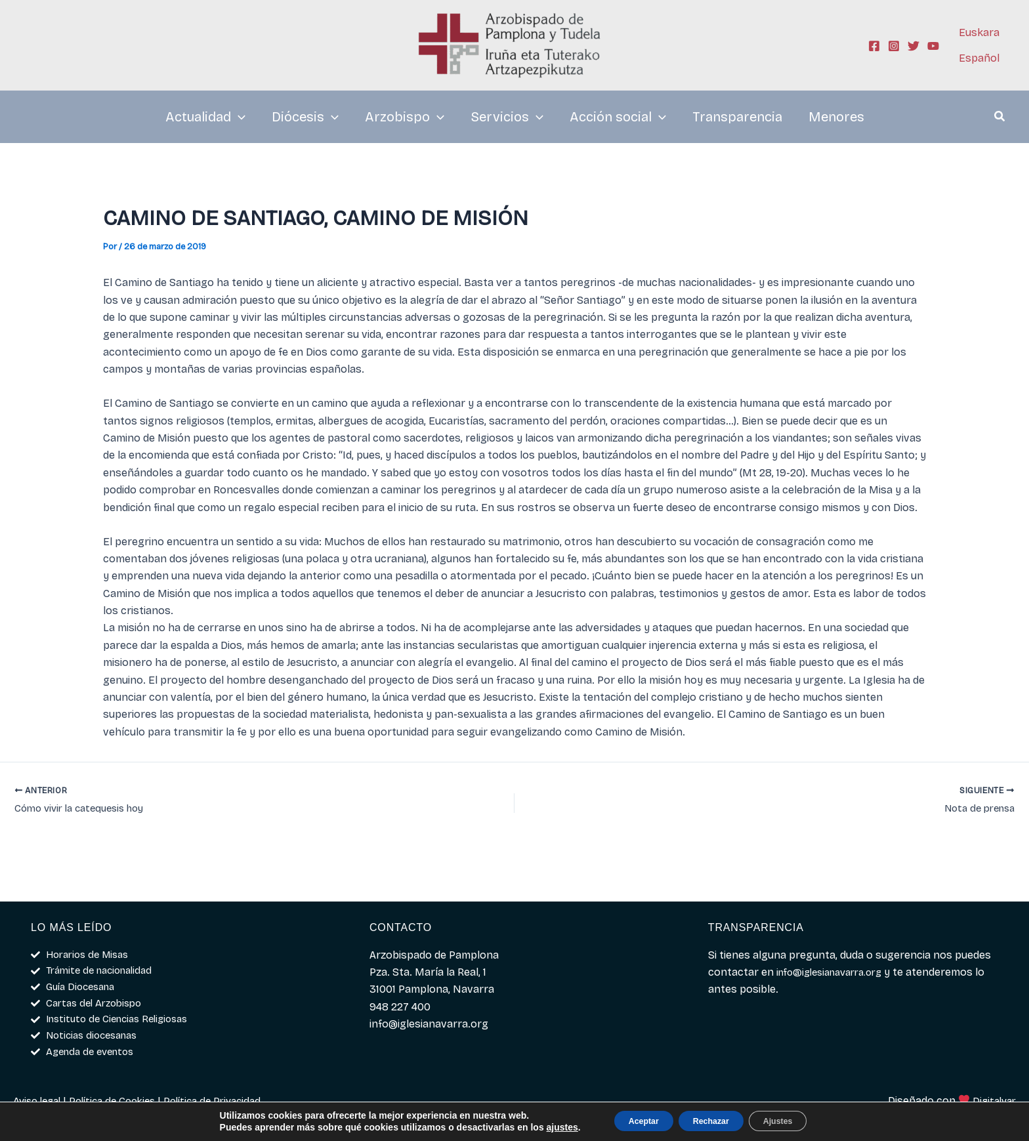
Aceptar (629, 1120)
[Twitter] (913, 46)
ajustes (540, 1126)
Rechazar (710, 1120)
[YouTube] (933, 46)
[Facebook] (874, 46)
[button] (1000, 118)
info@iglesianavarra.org (835, 964)
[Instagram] (894, 46)
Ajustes (792, 1120)
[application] (238, 117)
